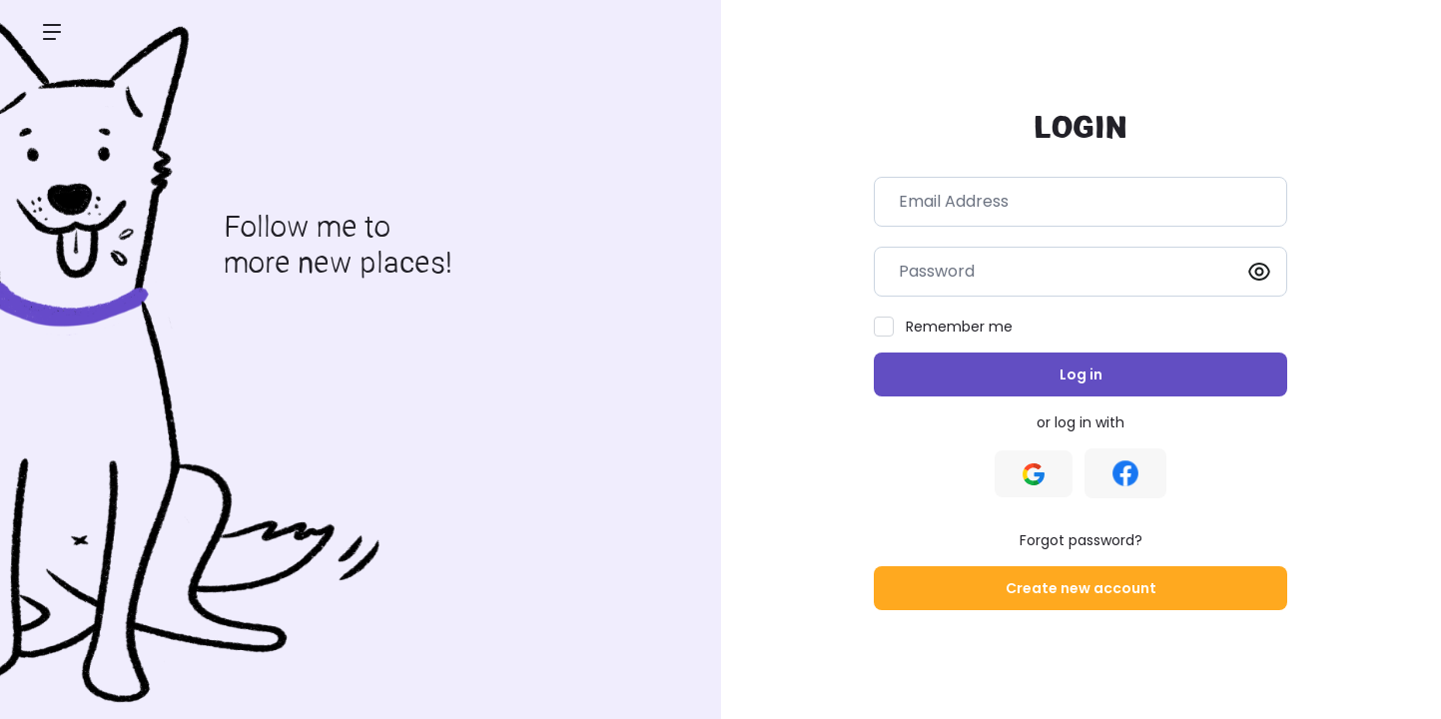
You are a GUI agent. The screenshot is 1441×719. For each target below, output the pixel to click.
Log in (1081, 374)
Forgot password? (1081, 540)
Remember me (959, 327)
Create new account (1081, 588)
